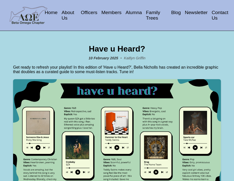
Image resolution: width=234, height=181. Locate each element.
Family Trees (153, 15)
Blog (176, 12)
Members (111, 12)
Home (51, 12)
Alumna (134, 12)
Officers (89, 12)
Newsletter (196, 12)
